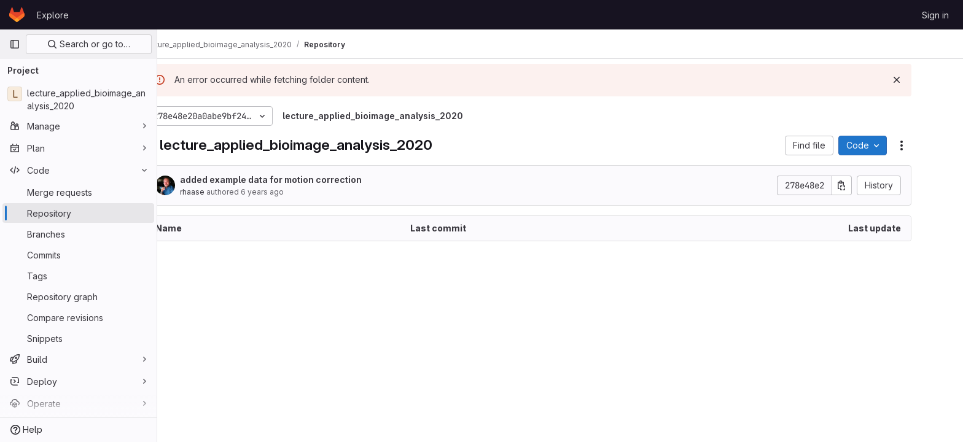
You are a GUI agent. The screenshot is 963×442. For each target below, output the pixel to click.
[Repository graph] (78, 296)
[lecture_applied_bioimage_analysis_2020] (78, 99)
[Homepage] (17, 15)
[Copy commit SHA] (874, 185)
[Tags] (78, 275)
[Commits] (78, 255)
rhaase (224, 191)
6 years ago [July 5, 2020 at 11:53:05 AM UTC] (294, 191)
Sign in (935, 15)
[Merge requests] (78, 192)
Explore (53, 15)
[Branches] (78, 234)
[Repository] (78, 213)
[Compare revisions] (78, 317)
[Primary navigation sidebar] (15, 44)
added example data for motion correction (303, 179)
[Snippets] (78, 338)
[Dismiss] (928, 79)
